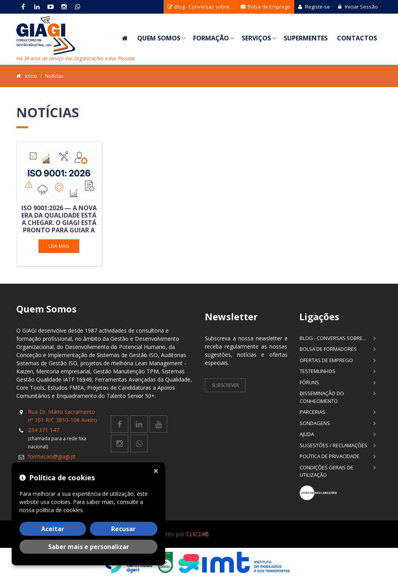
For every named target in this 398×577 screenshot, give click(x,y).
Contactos (357, 38)
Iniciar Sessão (358, 6)
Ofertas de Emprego (326, 360)
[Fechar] (157, 470)
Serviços (256, 38)
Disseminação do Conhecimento (322, 397)
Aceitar (52, 529)
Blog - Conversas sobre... (200, 6)
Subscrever (225, 385)
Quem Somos (158, 38)
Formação (211, 38)
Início (31, 75)
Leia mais (59, 246)
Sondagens (315, 423)
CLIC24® (197, 534)
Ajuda (307, 434)
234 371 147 (43, 430)
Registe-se (314, 6)
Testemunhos (317, 371)
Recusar (123, 529)
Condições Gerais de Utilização (326, 471)
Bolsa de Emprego (265, 6)
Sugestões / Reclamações (333, 445)
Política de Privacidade (330, 456)
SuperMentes (306, 38)
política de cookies (59, 510)
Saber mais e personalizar (88, 546)
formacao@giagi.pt (52, 456)
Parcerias (312, 411)
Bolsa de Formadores (328, 348)
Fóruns (309, 382)
